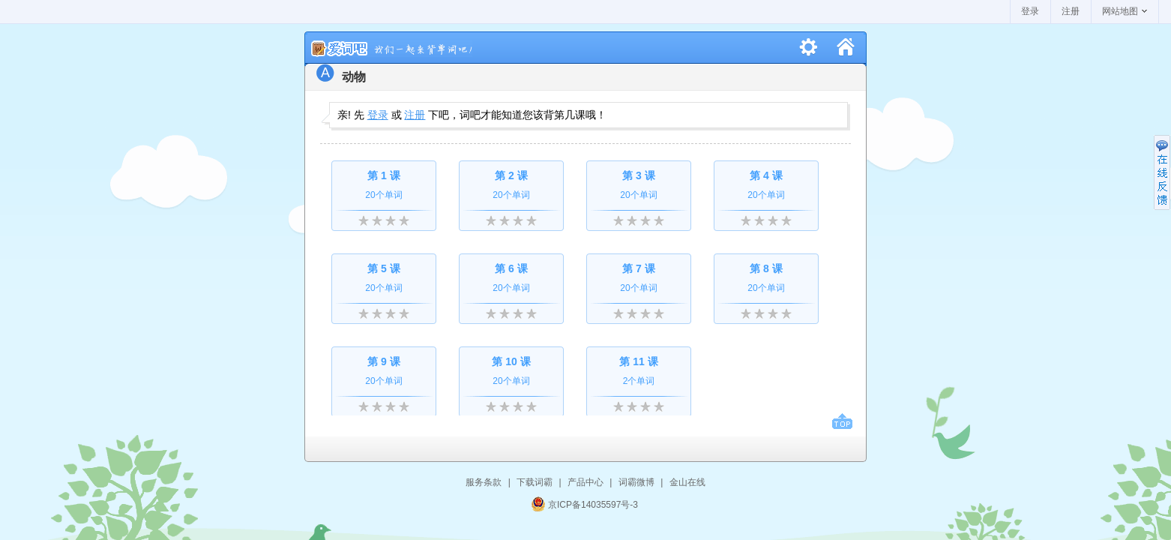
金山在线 (687, 482)
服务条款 (484, 482)
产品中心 (585, 482)
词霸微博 (636, 482)
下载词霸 (535, 482)
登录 (1030, 11)
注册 (1071, 11)
